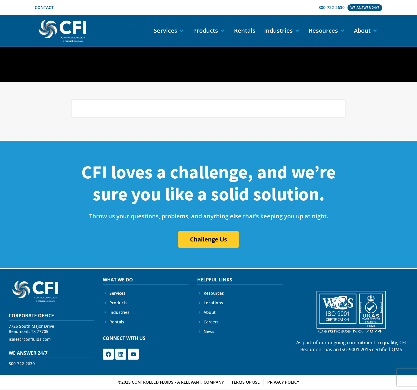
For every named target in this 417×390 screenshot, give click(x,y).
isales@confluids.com (30, 340)
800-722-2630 (22, 364)
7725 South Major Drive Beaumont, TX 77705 (31, 329)
